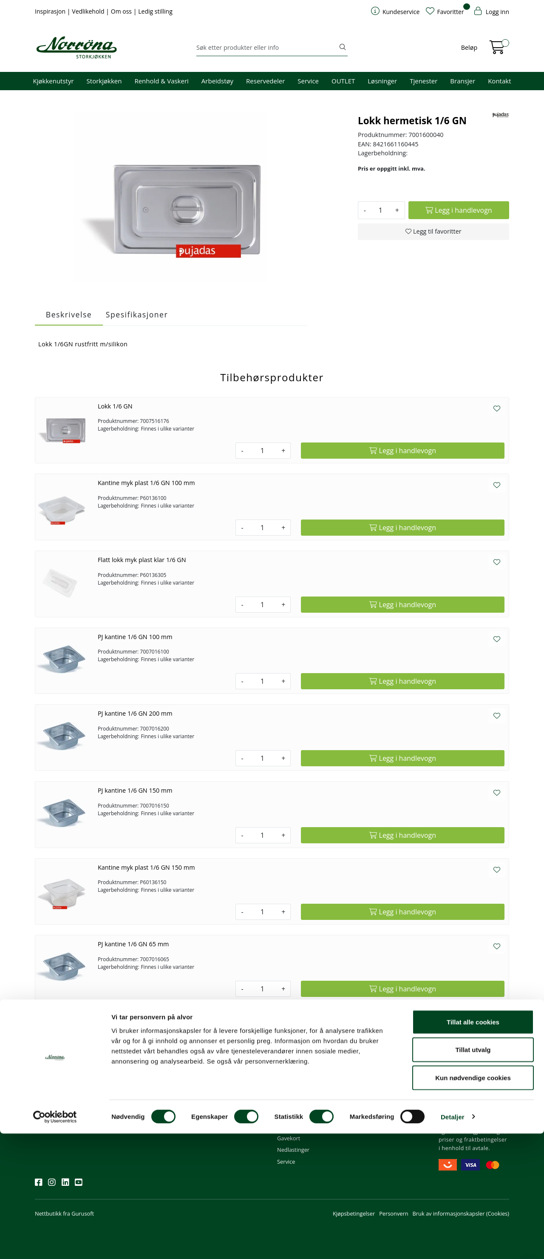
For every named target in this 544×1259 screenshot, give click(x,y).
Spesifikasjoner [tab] (137, 314)
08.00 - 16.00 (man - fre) (230, 1092)
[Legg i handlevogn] (458, 210)
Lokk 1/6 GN (115, 406)
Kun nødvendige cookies (473, 1203)
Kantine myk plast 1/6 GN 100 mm (146, 483)
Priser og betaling (299, 1104)
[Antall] (380, 210)
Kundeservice (298, 1057)
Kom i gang (291, 1080)
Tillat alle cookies (473, 1147)
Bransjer (462, 81)
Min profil (289, 1069)
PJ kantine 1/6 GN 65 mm (133, 944)
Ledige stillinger (377, 1115)
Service (308, 81)
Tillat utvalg (472, 1175)
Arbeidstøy (217, 81)
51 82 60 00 (214, 1080)
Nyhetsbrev (53, 1057)
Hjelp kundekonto (299, 1092)
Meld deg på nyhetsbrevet (75, 1095)
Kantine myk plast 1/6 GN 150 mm (146, 867)
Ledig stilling (155, 11)
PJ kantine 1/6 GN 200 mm (135, 713)
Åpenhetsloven (377, 1104)
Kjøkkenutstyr (53, 81)
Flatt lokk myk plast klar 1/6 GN (142, 560)
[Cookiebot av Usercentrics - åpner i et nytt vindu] (55, 1242)
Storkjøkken (104, 81)
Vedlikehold (89, 11)
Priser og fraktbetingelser (473, 1092)
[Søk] (267, 47)
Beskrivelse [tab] (69, 314)
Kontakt (499, 81)
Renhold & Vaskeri (161, 81)
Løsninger (382, 81)
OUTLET (343, 81)
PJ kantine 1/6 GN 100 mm (135, 637)
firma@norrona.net (224, 1069)
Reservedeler (265, 81)
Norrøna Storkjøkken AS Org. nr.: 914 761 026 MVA (231, 1119)
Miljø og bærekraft (381, 1092)
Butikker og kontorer (225, 1104)
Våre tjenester (376, 1080)
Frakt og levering (298, 1115)
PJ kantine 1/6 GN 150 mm (135, 790)
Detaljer (453, 1242)
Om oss (122, 11)
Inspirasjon (51, 11)
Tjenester (423, 81)
